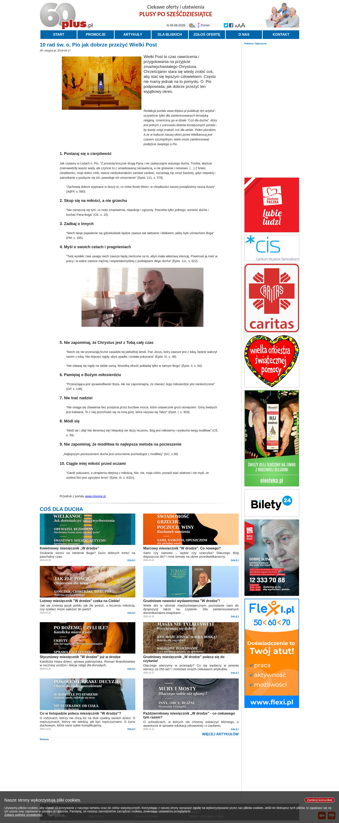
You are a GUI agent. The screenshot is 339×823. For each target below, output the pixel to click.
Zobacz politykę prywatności (23, 815)
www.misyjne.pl (95, 496)
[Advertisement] (271, 110)
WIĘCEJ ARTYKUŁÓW (220, 734)
